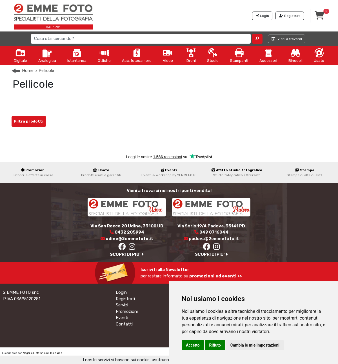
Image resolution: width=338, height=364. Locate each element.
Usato (319, 55)
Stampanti (239, 55)
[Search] (141, 39)
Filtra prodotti (28, 121)
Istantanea (76, 55)
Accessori (268, 55)
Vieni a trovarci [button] (286, 39)
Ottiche (104, 55)
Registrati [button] (290, 16)
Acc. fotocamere (137, 55)
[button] (257, 39)
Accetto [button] (193, 345)
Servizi (122, 305)
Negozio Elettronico (35, 353)
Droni (191, 55)
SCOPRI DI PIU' (127, 254)
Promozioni (127, 311)
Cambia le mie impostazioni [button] (254, 345)
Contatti (124, 324)
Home (28, 70)
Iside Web (56, 353)
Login (121, 292)
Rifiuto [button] (215, 345)
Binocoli (295, 55)
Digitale (20, 55)
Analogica (47, 55)
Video (168, 55)
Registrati (125, 298)
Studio (213, 55)
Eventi (122, 317)
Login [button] (262, 16)
